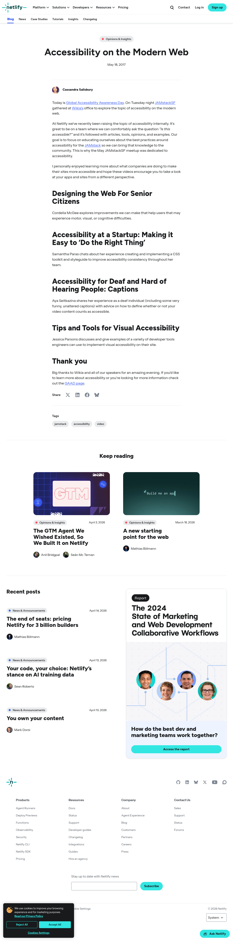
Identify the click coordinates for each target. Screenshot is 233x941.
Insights (73, 19)
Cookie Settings (80, 908)
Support (74, 822)
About (125, 808)
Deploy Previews (26, 815)
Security (21, 837)
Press (124, 851)
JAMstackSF (165, 102)
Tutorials (57, 19)
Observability (24, 830)
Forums (179, 830)
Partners (126, 837)
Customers (128, 830)
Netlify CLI (22, 844)
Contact (184, 7)
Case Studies (39, 19)
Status (73, 815)
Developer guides (80, 830)
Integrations (76, 844)
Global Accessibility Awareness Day (95, 102)
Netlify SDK (23, 851)
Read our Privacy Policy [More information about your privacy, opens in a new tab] (28, 916)
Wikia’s (77, 108)
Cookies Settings (38, 932)
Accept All (55, 924)
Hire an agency (78, 859)
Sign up (217, 7)
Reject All (22, 924)
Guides (73, 851)
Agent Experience (132, 815)
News (22, 19)
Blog (10, 19)
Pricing (123, 7)
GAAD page (74, 383)
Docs (72, 808)
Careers (126, 844)
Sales (177, 808)
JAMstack (93, 145)
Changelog (90, 19)
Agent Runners (25, 808)
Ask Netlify (215, 934)
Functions (22, 822)
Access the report (176, 749)
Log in (199, 7)
